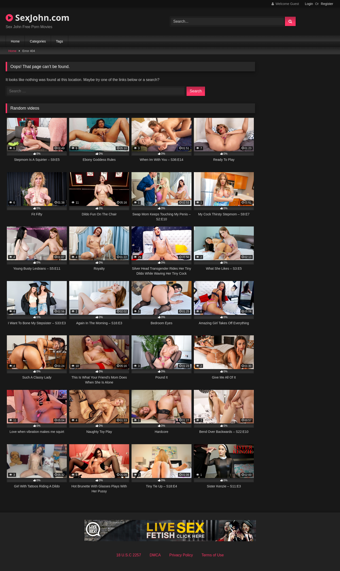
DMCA (155, 555)
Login (309, 4)
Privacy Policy (181, 555)
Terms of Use (212, 555)
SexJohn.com (37, 17)
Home (15, 41)
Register (327, 4)
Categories (38, 41)
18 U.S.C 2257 (128, 555)
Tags (59, 41)
